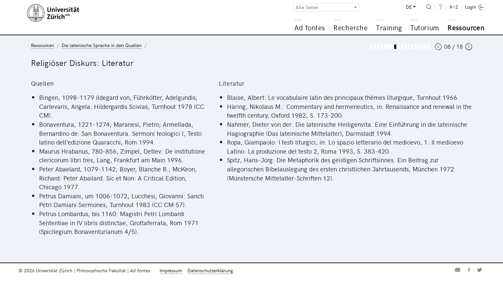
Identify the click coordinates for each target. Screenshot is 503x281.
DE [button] (409, 7)
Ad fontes (309, 27)
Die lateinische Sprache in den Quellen (102, 45)
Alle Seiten (307, 7)
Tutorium (424, 27)
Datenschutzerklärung (210, 270)
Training (389, 27)
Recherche (350, 27)
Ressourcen (465, 27)
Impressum (171, 270)
